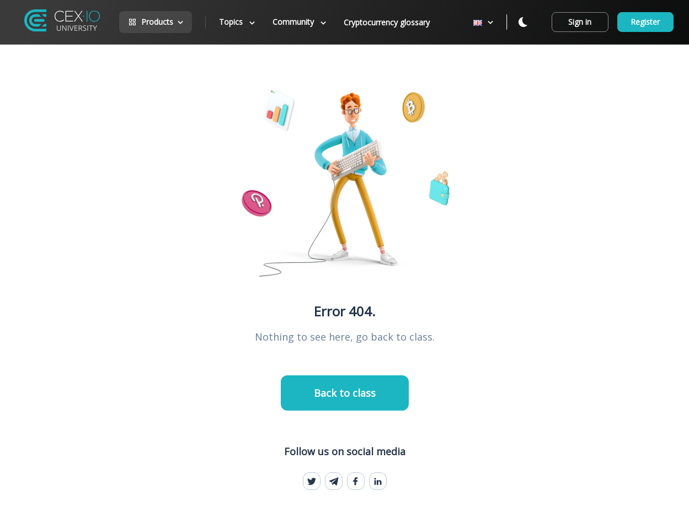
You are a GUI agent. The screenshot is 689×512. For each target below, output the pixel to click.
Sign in (579, 22)
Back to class (345, 393)
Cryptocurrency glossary (387, 22)
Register (645, 22)
